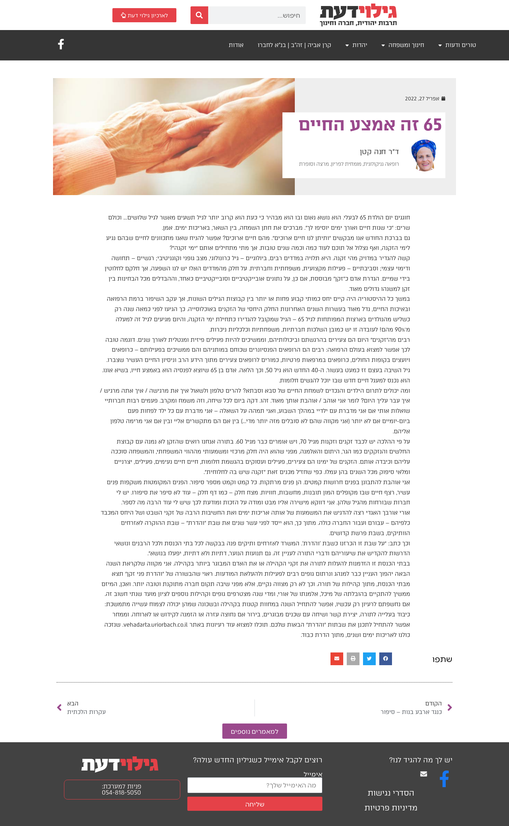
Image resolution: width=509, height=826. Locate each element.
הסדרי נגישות (391, 793)
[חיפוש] (199, 15)
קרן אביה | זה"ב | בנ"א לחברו (294, 45)
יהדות (356, 45)
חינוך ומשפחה (402, 45)
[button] (385, 658)
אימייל (313, 774)
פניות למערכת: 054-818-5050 (121, 789)
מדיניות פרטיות (390, 808)
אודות (236, 45)
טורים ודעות (457, 45)
